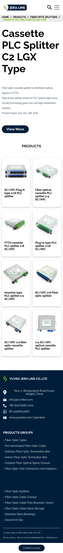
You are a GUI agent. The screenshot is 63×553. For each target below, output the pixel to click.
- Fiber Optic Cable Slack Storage (23, 508)
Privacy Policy (9, 537)
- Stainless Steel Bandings (19, 514)
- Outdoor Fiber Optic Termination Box (26, 451)
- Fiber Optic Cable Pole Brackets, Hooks (28, 502)
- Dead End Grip (13, 519)
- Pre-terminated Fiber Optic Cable (24, 445)
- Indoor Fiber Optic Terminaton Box (25, 457)
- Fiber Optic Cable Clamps (20, 497)
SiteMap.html (38, 537)
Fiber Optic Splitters (43, 17)
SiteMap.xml (51, 537)
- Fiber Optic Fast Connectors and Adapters (30, 468)
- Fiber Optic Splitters (16, 491)
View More (15, 129)
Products (19, 17)
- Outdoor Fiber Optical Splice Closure (26, 463)
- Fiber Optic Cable (15, 440)
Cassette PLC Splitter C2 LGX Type (24, 19)
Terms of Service (24, 537)
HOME (5, 17)
